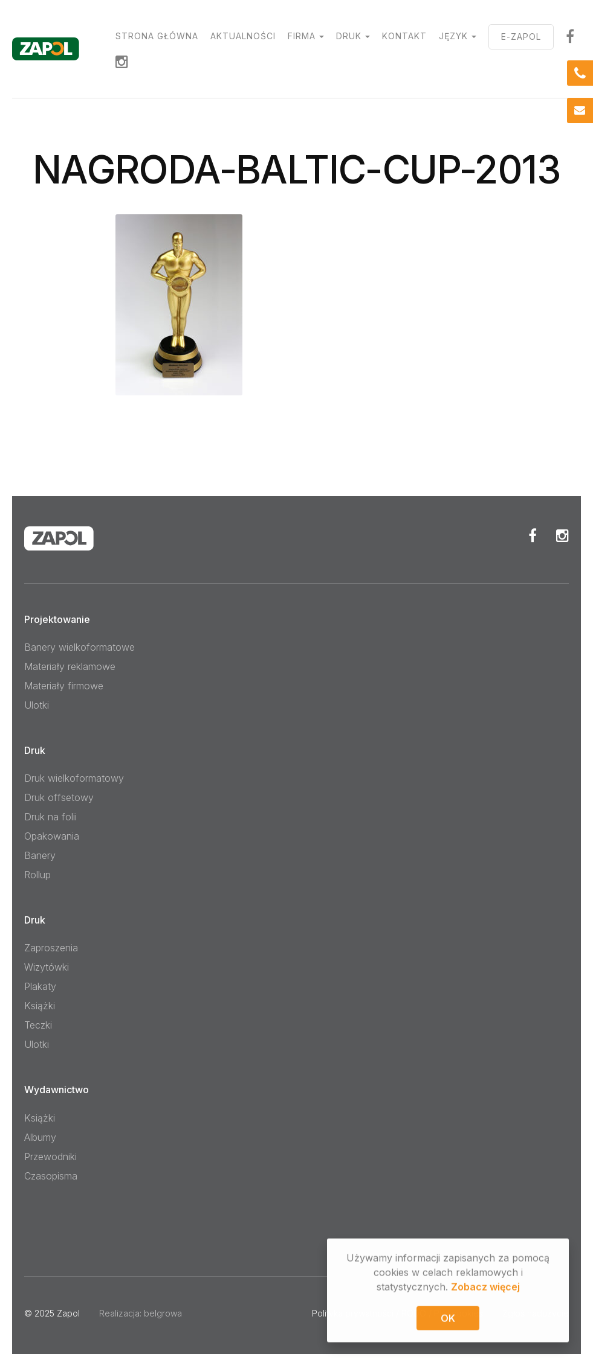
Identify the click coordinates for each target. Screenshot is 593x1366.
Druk (348, 36)
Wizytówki (46, 967)
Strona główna (156, 36)
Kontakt (404, 36)
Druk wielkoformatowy (74, 778)
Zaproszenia (51, 948)
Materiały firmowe (63, 686)
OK (448, 1319)
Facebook (532, 535)
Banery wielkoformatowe (79, 647)
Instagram (122, 61)
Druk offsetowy (59, 797)
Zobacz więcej (485, 1288)
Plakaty (40, 986)
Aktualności (243, 36)
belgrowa (163, 1313)
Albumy (40, 1137)
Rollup (37, 875)
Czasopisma (50, 1176)
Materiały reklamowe (69, 666)
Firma (302, 36)
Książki (39, 1006)
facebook (570, 36)
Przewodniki (50, 1157)
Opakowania (51, 836)
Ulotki (36, 705)
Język (453, 36)
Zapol (68, 1313)
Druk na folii (50, 817)
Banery (40, 855)
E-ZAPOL (521, 36)
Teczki (38, 1025)
